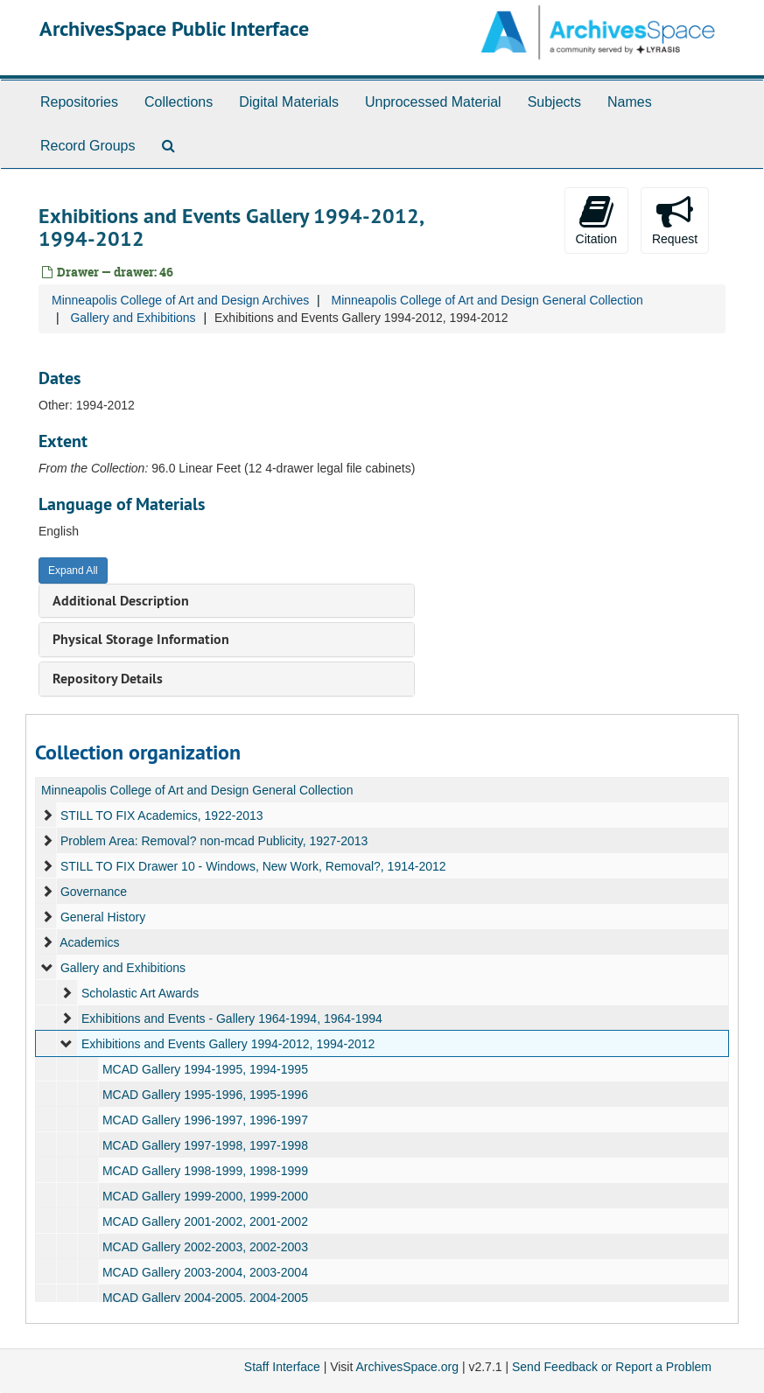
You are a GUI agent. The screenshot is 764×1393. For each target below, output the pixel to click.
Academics (89, 942)
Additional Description (121, 601)
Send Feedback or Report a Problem (611, 1367)
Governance (93, 892)
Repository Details (108, 678)
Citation (596, 219)
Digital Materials (289, 101)
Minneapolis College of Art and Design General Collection (486, 300)
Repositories (79, 101)
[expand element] (47, 815)
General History (102, 917)
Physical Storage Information (141, 639)
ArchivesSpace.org (407, 1367)
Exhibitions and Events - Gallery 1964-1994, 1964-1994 (231, 1019)
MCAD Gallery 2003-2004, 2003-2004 (205, 1272)
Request (674, 219)
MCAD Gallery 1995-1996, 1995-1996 (205, 1095)
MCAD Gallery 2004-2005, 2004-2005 (205, 1298)
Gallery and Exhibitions (132, 318)
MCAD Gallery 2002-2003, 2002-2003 (205, 1247)
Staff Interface (282, 1367)
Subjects (554, 101)
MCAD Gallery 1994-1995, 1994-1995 (205, 1069)
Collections (178, 101)
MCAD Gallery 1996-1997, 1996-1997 (205, 1120)
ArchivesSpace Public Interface (174, 28)
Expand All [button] (73, 570)
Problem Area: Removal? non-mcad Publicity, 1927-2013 (214, 841)
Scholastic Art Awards (140, 993)
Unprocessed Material (433, 101)
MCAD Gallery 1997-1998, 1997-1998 (205, 1145)
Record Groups (88, 145)
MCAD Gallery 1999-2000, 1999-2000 (205, 1196)
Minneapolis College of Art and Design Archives (180, 300)
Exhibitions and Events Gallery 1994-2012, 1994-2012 (228, 1044)
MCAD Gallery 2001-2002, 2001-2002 (205, 1221)
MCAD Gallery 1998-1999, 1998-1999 (205, 1171)
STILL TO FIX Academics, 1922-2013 (161, 815)
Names (629, 101)
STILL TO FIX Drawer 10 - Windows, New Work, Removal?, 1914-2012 (253, 866)
